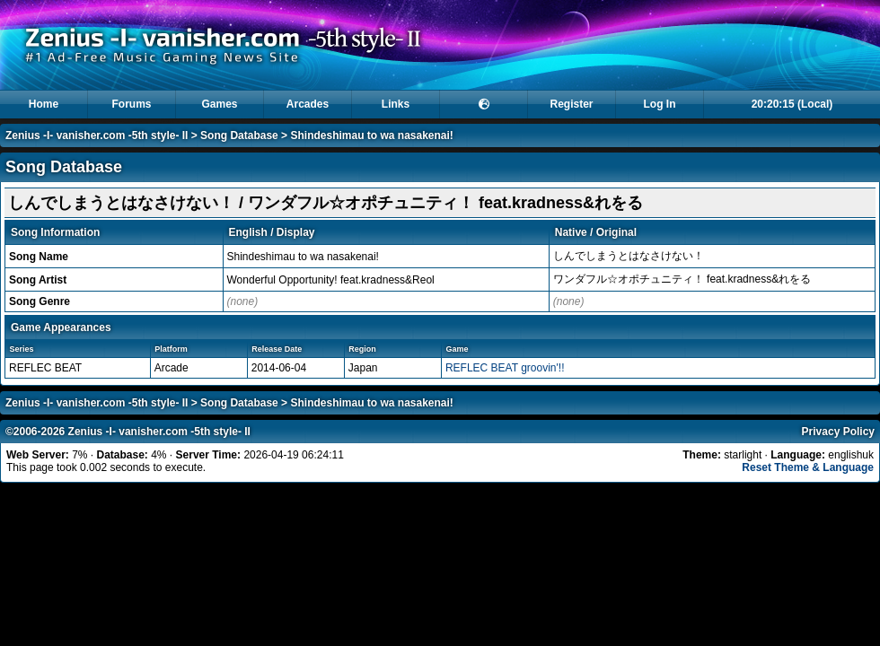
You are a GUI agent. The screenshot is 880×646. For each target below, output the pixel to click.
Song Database (239, 135)
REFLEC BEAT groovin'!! (505, 368)
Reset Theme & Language (808, 467)
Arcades (307, 104)
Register (571, 104)
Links (395, 104)
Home (43, 104)
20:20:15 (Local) (792, 104)
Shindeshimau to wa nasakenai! (371, 135)
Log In (660, 104)
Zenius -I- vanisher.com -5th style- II (96, 135)
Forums (131, 104)
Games (219, 104)
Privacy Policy (838, 431)
